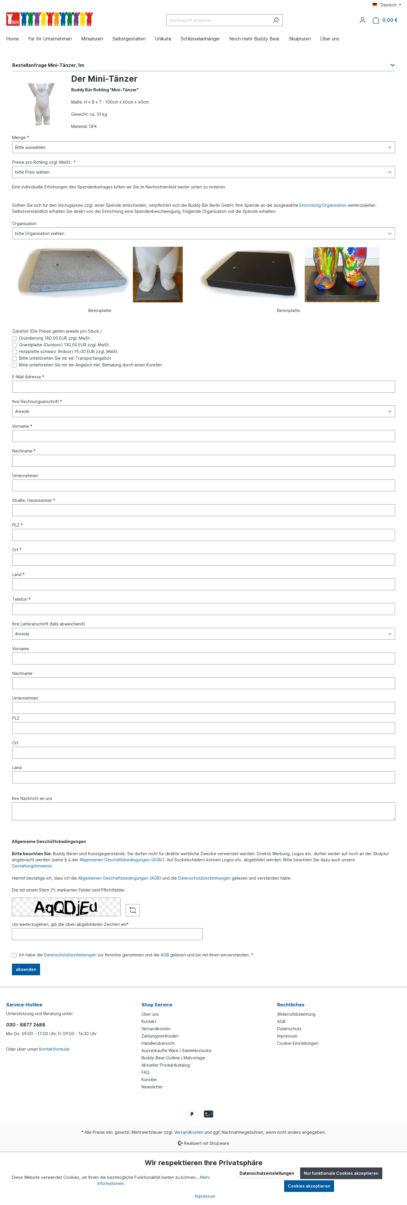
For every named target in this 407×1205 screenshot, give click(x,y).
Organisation (24, 223)
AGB (165, 954)
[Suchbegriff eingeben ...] (217, 20)
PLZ (15, 718)
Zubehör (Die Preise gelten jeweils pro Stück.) (57, 331)
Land (16, 767)
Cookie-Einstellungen (297, 1043)
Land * (18, 574)
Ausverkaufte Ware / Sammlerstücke (176, 1050)
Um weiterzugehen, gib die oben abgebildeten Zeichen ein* (70, 924)
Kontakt (148, 1021)
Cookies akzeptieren (309, 1185)
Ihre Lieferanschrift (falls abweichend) (48, 623)
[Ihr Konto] (362, 20)
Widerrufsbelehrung (296, 1014)
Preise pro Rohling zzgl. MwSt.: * (44, 162)
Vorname (20, 648)
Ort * (16, 549)
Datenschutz (289, 1028)
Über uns (150, 1014)
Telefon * (21, 599)
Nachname (22, 673)
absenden (26, 969)
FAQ (145, 1072)
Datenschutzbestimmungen (204, 878)
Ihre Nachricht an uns (32, 798)
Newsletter (152, 1086)
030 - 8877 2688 (25, 1025)
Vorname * (22, 426)
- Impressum (203, 1196)
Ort (15, 742)
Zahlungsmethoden (160, 1035)
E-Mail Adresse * (28, 376)
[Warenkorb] (385, 20)
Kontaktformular (54, 1049)
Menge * (20, 137)
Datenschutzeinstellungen (267, 1173)
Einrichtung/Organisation (323, 205)
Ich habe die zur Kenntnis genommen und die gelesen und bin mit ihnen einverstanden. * (136, 954)
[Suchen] (276, 20)
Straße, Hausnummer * (33, 500)
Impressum (287, 1035)
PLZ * (17, 525)
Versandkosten (156, 1028)
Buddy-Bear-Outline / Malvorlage (173, 1057)
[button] (203, 67)
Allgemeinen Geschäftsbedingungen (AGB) (121, 859)
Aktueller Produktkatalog (165, 1065)
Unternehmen (25, 475)
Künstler (149, 1079)
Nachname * (24, 450)
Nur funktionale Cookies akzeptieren (341, 1173)
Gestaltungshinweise (32, 865)
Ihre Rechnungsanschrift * (37, 401)
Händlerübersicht (158, 1043)
